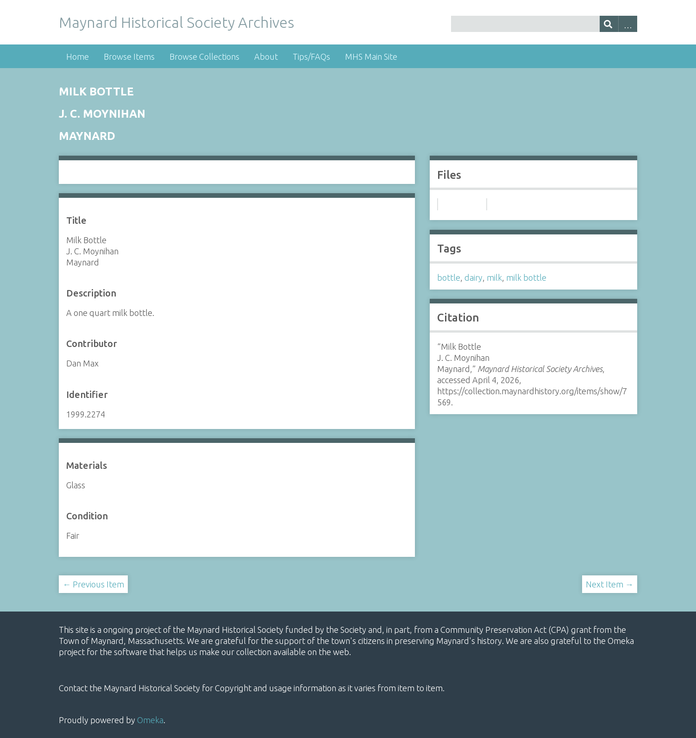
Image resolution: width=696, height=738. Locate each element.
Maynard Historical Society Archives (176, 22)
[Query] (544, 24)
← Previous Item (93, 584)
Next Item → (609, 584)
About (266, 56)
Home (77, 56)
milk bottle (526, 277)
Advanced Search (627, 24)
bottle (448, 277)
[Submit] (609, 24)
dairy (473, 277)
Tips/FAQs (311, 56)
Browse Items (129, 56)
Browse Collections (204, 56)
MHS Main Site (371, 56)
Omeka (150, 720)
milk (494, 277)
